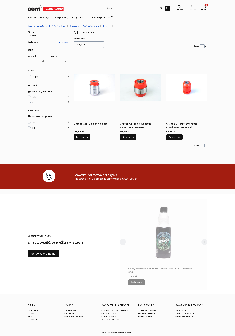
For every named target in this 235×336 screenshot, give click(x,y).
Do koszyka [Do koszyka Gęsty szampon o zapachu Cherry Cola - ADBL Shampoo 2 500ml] (136, 282)
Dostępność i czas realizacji (114, 310)
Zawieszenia (74, 26)
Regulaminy (70, 313)
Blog (30, 316)
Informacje (33, 310)
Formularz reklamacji (185, 316)
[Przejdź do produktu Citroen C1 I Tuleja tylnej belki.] (94, 87)
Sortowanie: (79, 38)
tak (34, 97)
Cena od (32, 56)
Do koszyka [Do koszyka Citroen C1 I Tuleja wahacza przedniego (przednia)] (128, 137)
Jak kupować (70, 310)
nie (33, 102)
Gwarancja (180, 310)
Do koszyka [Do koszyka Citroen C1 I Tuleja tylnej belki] (82, 137)
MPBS (35, 77)
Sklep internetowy (116, 332)
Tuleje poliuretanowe (91, 26)
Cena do (55, 56)
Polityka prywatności (74, 316)
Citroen (106, 26)
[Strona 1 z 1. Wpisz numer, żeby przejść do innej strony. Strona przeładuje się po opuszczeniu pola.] (202, 46)
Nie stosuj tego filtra (42, 91)
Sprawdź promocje (43, 253)
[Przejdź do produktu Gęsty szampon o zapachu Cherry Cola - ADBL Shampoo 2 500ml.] (163, 232)
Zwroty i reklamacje (184, 313)
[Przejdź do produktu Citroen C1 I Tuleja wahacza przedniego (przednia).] (140, 87)
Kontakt (31, 313)
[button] (167, 8)
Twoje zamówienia (147, 310)
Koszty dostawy (109, 316)
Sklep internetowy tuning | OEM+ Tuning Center (47, 26)
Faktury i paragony (110, 313)
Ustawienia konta (146, 313)
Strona (196, 46)
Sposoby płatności (110, 319)
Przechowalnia (145, 316)
